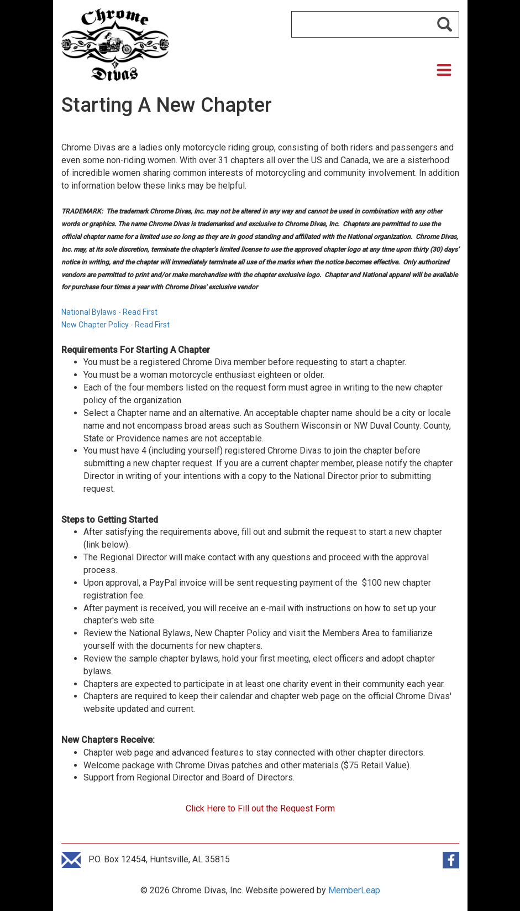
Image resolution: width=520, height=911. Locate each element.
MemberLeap (354, 890)
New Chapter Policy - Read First (116, 324)
